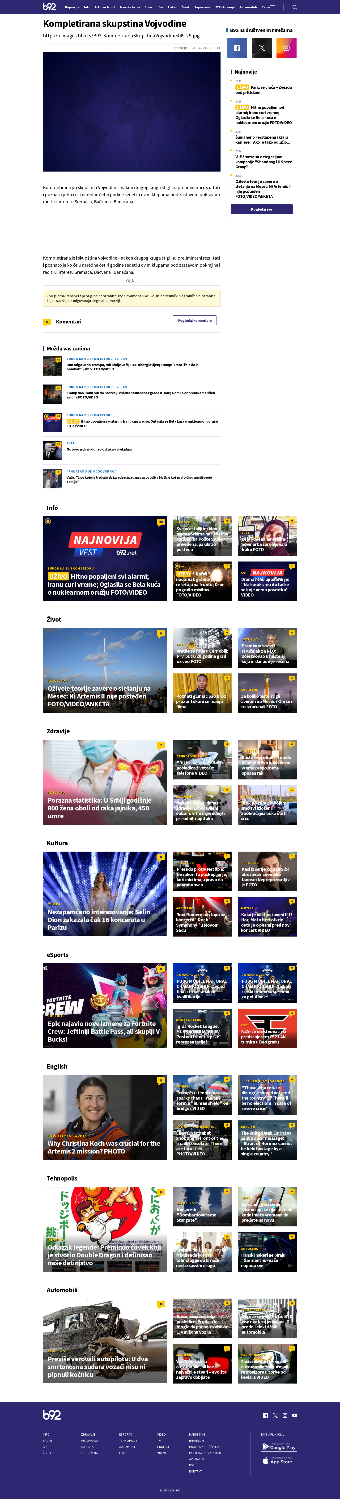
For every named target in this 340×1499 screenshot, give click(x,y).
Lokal (123, 1453)
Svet (71, 443)
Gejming (55, 1239)
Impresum (196, 1441)
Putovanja (89, 1441)
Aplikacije (197, 1459)
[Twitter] (262, 48)
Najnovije (72, 7)
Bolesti (248, 751)
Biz (45, 1447)
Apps (246, 1198)
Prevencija (251, 796)
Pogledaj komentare (195, 320)
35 (58, 387)
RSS (191, 1465)
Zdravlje (88, 1435)
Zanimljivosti (253, 1355)
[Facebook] (237, 48)
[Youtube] (294, 1415)
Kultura (87, 1447)
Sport (48, 1441)
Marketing (197, 1435)
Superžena (89, 1453)
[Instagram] (286, 48)
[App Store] (279, 1461)
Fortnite (56, 1016)
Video (161, 1435)
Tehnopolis (128, 1441)
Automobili (127, 1447)
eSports (125, 1435)
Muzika (54, 904)
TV (159, 1441)
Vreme (162, 1453)
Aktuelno (56, 680)
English (184, 1086)
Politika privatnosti (205, 1453)
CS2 (244, 1025)
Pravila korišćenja (204, 1447)
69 (58, 359)
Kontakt (195, 1471)
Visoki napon (253, 1310)
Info (46, 1435)
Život (47, 1453)
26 (58, 444)
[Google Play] (279, 1447)
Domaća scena (189, 975)
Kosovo (184, 522)
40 (58, 416)
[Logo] (49, 7)
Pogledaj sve (261, 209)
